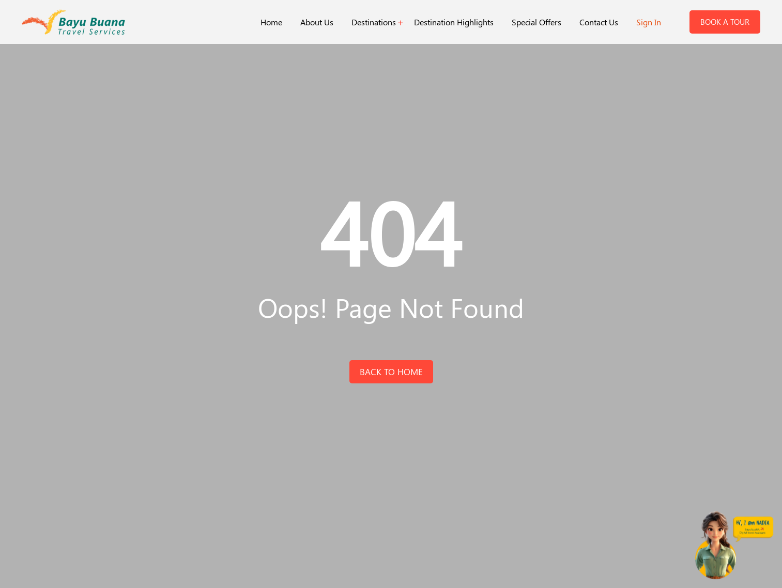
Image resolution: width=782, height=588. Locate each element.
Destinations (373, 22)
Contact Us (598, 22)
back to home (391, 371)
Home (271, 22)
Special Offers (536, 22)
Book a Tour (724, 22)
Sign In (648, 22)
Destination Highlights (454, 22)
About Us (316, 22)
